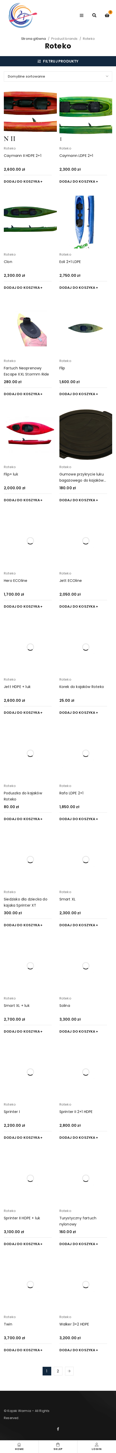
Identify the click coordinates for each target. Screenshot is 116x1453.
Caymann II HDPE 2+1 (22, 155)
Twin (8, 1324)
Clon (8, 261)
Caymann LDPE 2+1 (76, 155)
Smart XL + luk (17, 1005)
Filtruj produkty (60, 61)
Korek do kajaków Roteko (81, 686)
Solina (64, 1005)
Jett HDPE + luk (17, 686)
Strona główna (33, 38)
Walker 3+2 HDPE (74, 1324)
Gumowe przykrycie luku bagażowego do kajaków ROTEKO (81, 480)
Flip (62, 368)
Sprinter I (12, 1111)
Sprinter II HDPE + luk (22, 1218)
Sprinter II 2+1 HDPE (76, 1111)
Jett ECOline (70, 580)
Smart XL (67, 899)
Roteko (10, 148)
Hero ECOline (15, 580)
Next (69, 1371)
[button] (23, 181)
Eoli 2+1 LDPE (70, 261)
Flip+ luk (11, 474)
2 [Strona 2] (58, 1371)
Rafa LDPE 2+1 (71, 793)
